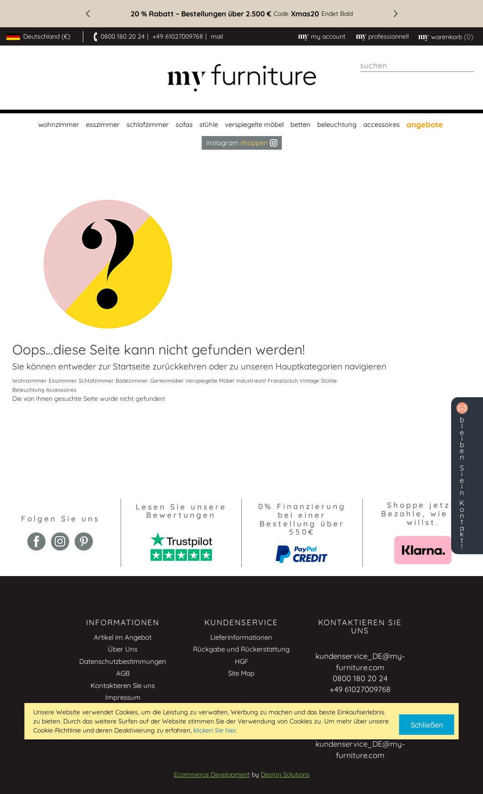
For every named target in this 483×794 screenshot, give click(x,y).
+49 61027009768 (178, 36)
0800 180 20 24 (123, 36)
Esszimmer (63, 380)
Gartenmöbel (166, 380)
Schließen (427, 724)
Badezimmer (132, 380)
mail (217, 36)
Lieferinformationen (241, 637)
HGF (241, 661)
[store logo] (241, 78)
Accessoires (61, 389)
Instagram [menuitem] (241, 142)
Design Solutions (285, 774)
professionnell (388, 36)
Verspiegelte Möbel (209, 380)
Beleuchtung (28, 389)
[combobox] (417, 65)
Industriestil (251, 380)
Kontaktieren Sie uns (123, 685)
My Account (328, 36)
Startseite (131, 366)
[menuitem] (57, 124)
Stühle (329, 380)
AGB (123, 673)
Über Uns (122, 649)
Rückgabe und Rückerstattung (241, 649)
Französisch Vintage (293, 380)
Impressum (123, 697)
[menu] (241, 131)
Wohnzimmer (29, 380)
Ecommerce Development (212, 774)
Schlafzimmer (96, 380)
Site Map (241, 673)
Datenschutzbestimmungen (122, 661)
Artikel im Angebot (123, 637)
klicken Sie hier (214, 730)
